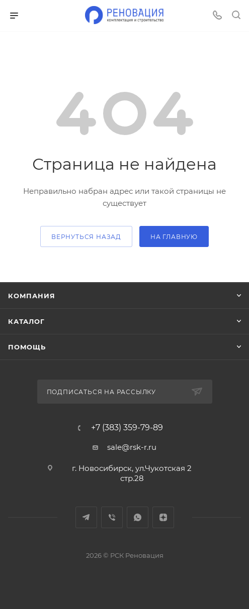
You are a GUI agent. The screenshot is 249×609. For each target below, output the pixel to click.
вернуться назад (86, 236)
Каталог (26, 321)
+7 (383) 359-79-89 (127, 428)
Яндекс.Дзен (163, 517)
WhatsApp (137, 517)
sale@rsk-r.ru (131, 447)
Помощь (27, 347)
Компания (31, 296)
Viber (112, 517)
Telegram (86, 517)
